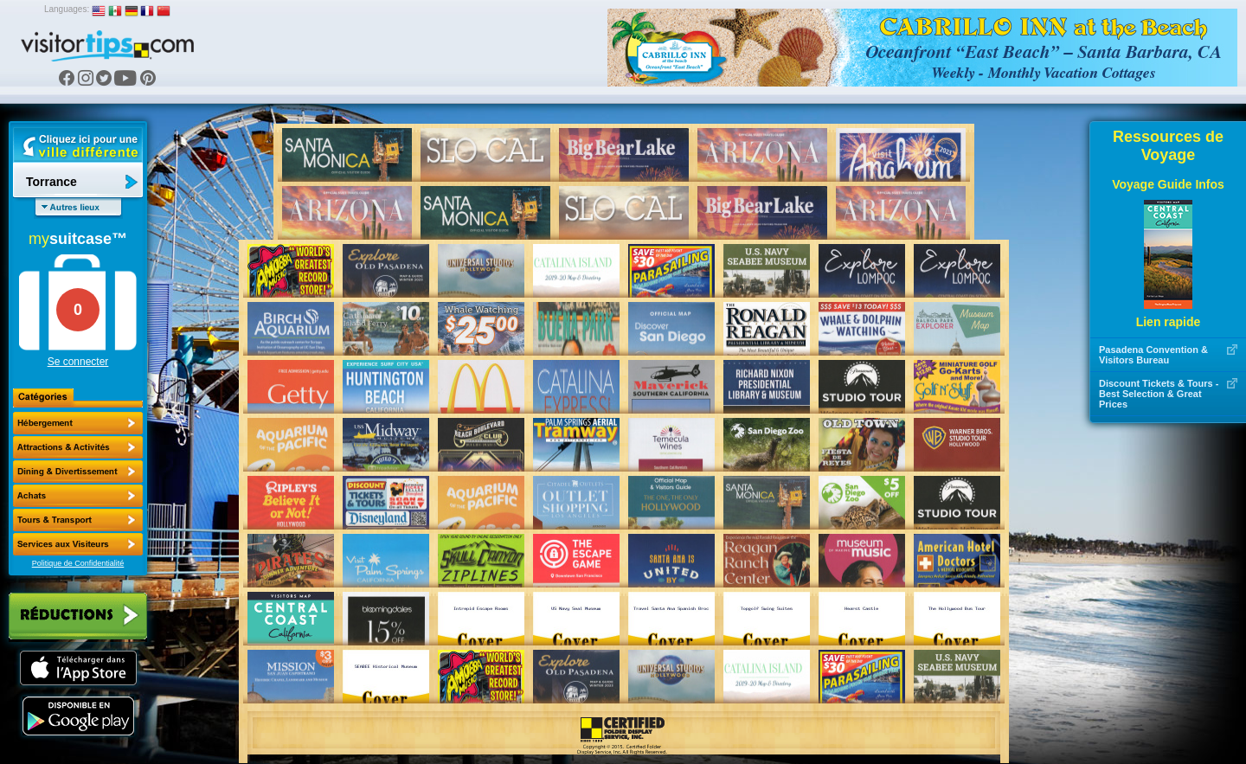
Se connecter (78, 362)
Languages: (66, 9)
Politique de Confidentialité (78, 563)
